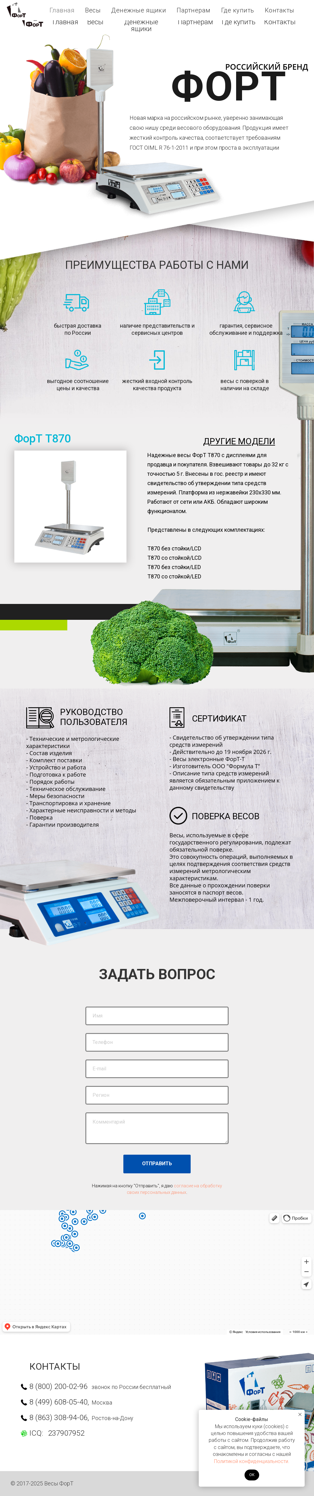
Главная (65, 22)
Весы (95, 22)
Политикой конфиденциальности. (251, 1461)
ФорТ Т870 (42, 438)
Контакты (280, 22)
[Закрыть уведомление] (300, 1414)
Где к (238, 22)
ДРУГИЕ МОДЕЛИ (239, 441)
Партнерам (195, 22)
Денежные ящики (141, 25)
